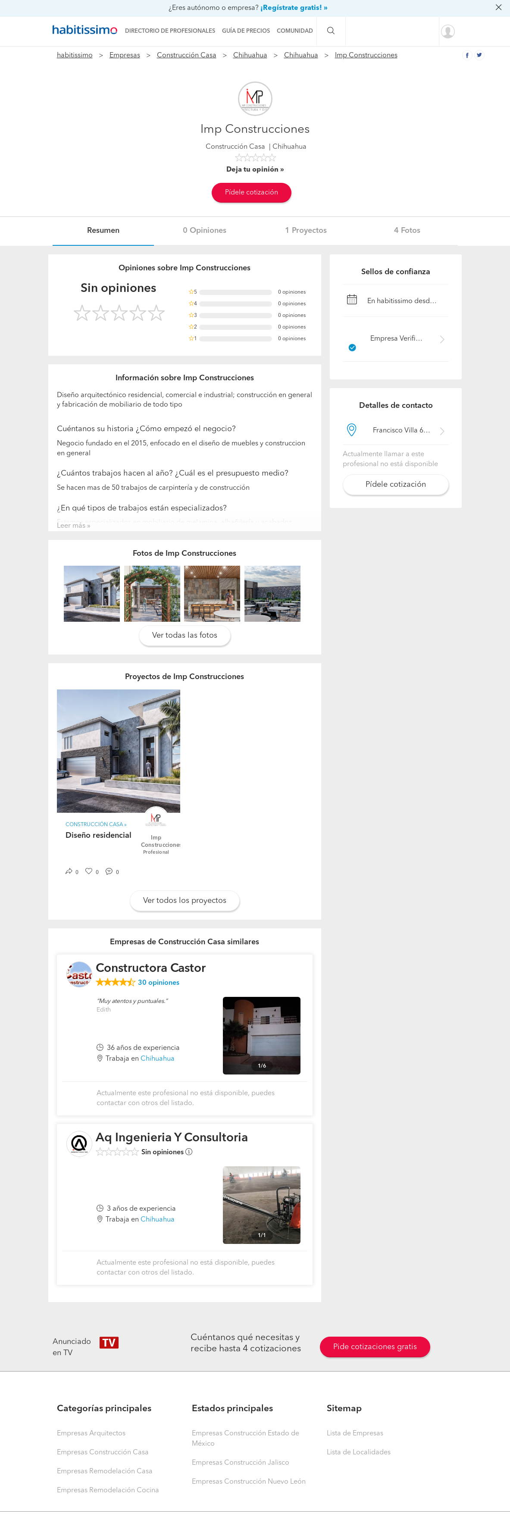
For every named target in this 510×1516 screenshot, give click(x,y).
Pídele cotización (251, 192)
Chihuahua (250, 55)
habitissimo (75, 55)
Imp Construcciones (366, 55)
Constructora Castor (151, 969)
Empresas (125, 55)
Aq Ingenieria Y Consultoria (172, 1138)
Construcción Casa (186, 55)
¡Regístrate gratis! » (294, 8)
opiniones (158, 983)
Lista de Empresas (355, 1433)
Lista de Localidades (359, 1452)
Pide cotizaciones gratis (375, 1347)
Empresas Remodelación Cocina (108, 1490)
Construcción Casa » (96, 824)
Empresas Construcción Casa (103, 1452)
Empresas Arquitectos (91, 1433)
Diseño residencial (98, 835)
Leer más (71, 526)
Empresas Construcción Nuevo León (249, 1481)
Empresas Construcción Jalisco (240, 1463)
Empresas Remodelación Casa (105, 1471)
